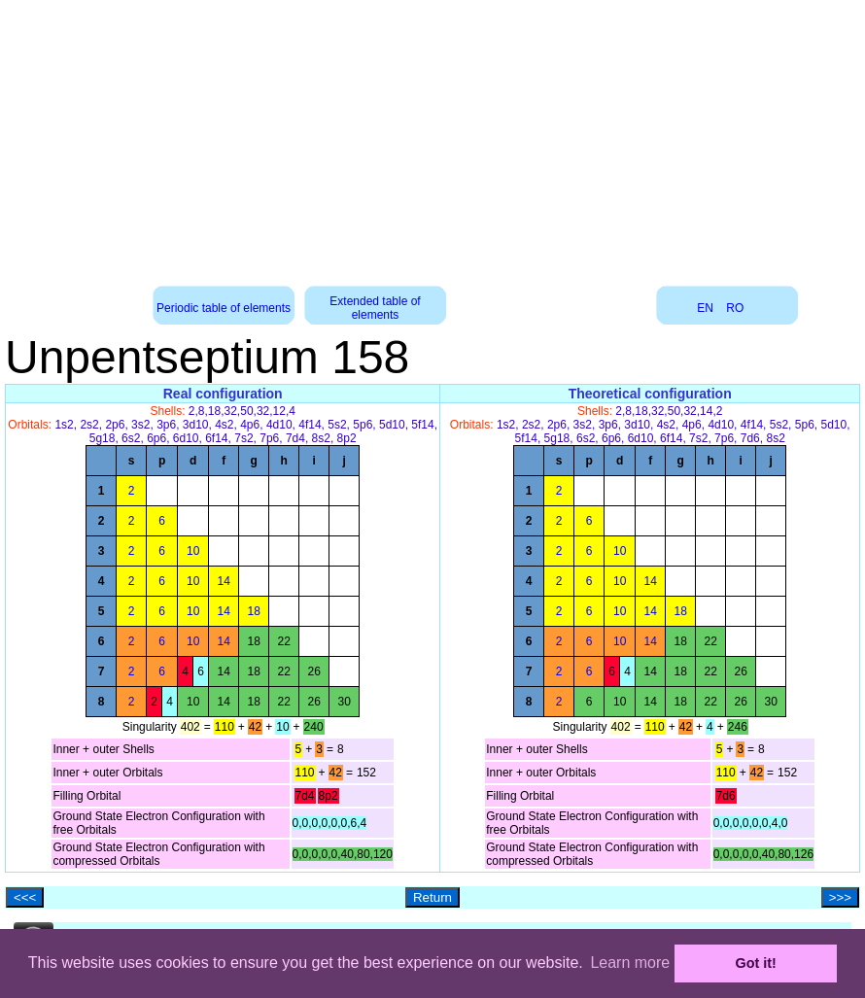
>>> (840, 897)
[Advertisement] (433, 136)
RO (735, 308)
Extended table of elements (374, 308)
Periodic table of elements (223, 308)
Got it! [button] (756, 963)
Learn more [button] (630, 962)
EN (705, 308)
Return (432, 897)
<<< (25, 897)
